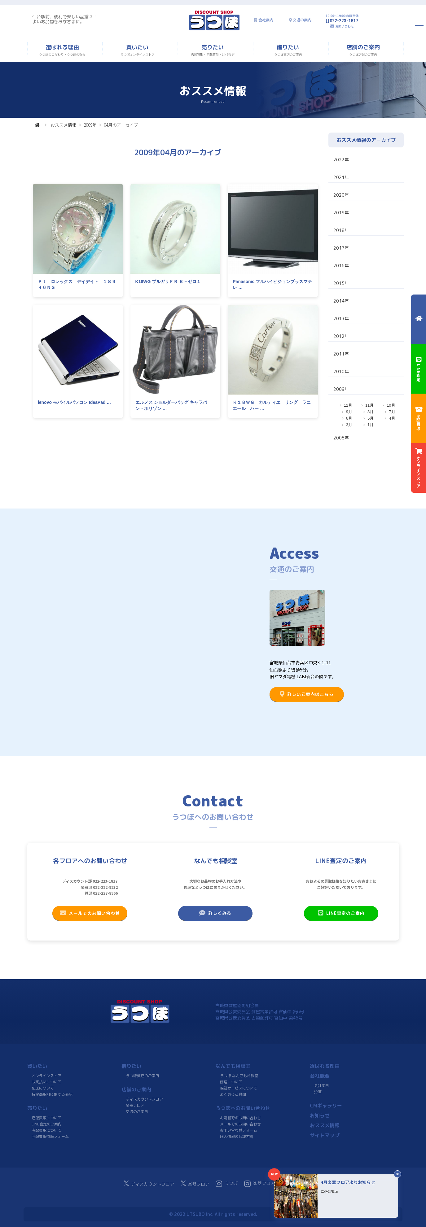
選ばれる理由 (324, 1066)
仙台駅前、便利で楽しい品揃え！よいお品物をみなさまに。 (64, 19)
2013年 (341, 318)
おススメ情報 (64, 125)
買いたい (37, 1066)
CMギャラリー (326, 1105)
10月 (391, 405)
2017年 (341, 248)
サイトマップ (324, 1135)
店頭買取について (46, 1117)
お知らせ (319, 1115)
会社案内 (265, 20)
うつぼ (227, 1183)
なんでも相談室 (233, 1066)
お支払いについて (46, 1082)
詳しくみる (215, 913)
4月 (392, 418)
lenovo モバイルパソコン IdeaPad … (74, 402)
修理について (231, 1082)
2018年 (341, 230)
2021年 (341, 177)
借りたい (131, 1066)
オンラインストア (46, 1075)
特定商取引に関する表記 (51, 1094)
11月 (369, 405)
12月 (348, 405)
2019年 (341, 213)
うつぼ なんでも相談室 (239, 1075)
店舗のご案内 (136, 1089)
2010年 (341, 371)
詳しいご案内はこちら (307, 694)
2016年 (341, 266)
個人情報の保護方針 (236, 1136)
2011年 (341, 354)
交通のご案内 (136, 1111)
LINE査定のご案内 (341, 913)
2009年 (90, 125)
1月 (370, 424)
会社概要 (320, 1075)
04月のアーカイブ (121, 125)
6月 (349, 418)
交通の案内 (302, 20)
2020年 (341, 195)
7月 (392, 411)
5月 (370, 418)
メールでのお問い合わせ (90, 913)
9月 (349, 411)
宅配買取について (46, 1130)
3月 (349, 424)
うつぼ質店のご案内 (142, 1075)
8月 (370, 411)
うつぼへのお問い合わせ (243, 1108)
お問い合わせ (344, 26)
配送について (42, 1088)
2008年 (341, 438)
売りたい (37, 1108)
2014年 (341, 301)
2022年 (341, 160)
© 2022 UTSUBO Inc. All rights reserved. (213, 1214)
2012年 (341, 336)
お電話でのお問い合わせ (240, 1117)
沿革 (317, 1091)
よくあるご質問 (233, 1094)
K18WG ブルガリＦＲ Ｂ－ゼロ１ (168, 281)
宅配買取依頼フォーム (49, 1136)
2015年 (341, 283)
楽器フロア (134, 1105)
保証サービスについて (238, 1088)
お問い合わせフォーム (238, 1130)
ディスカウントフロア (144, 1099)
